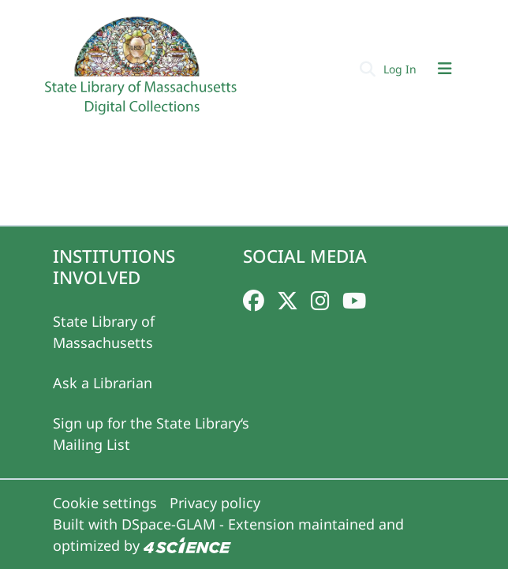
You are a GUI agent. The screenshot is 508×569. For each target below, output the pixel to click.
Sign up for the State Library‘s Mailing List (151, 434)
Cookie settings (105, 502)
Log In (401, 69)
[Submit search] (367, 68)
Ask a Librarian (102, 382)
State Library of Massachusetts (104, 332)
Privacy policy (215, 502)
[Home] (143, 72)
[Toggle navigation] (445, 68)
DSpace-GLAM (168, 524)
